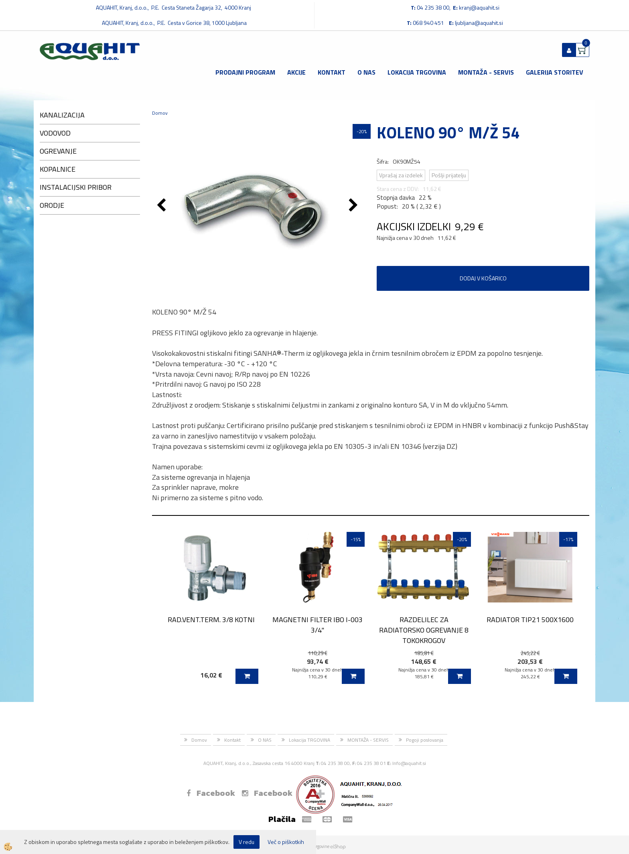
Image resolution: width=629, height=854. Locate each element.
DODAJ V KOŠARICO (483, 278)
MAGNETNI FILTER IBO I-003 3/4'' (317, 624)
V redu (246, 842)
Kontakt (331, 72)
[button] (354, 206)
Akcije (296, 72)
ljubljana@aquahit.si (479, 22)
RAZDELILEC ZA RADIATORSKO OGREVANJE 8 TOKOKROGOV (424, 629)
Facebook (211, 793)
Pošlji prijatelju (449, 175)
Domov (160, 113)
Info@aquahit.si (409, 763)
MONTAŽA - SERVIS (486, 72)
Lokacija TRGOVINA (417, 72)
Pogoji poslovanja (424, 740)
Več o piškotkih (286, 842)
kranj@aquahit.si (479, 7)
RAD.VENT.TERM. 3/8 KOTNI (211, 619)
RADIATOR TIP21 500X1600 (530, 619)
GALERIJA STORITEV (554, 72)
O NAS (366, 72)
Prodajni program (245, 72)
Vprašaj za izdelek (401, 175)
